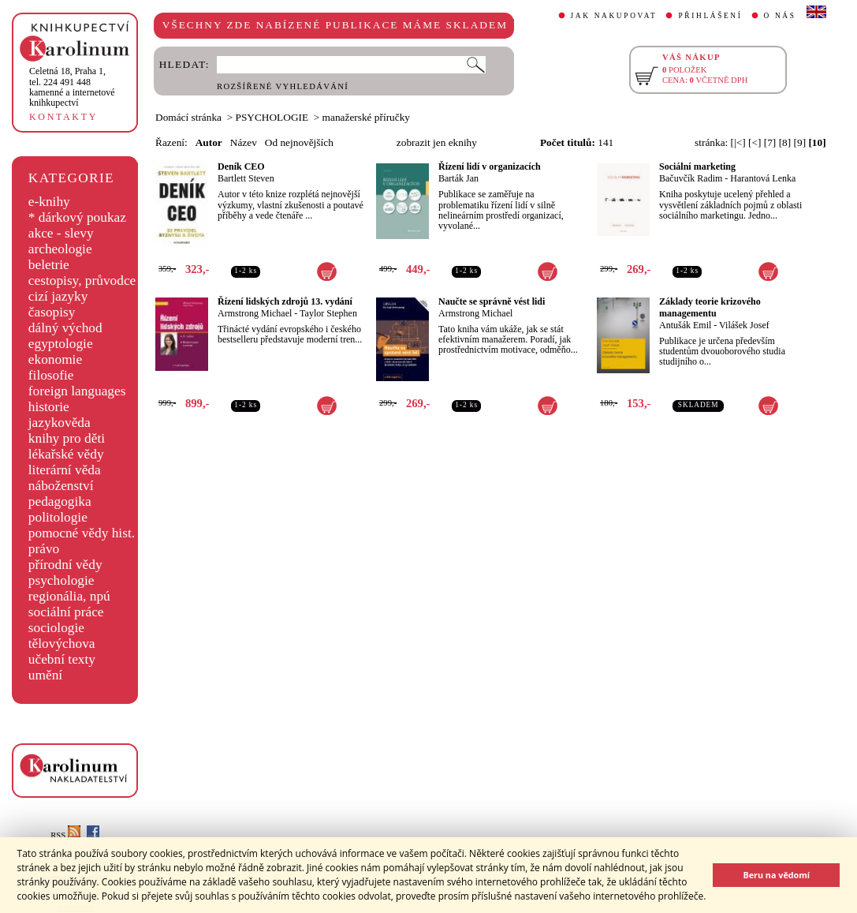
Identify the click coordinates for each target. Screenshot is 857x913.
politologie (58, 517)
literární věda (64, 469)
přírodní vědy (65, 564)
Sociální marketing (697, 166)
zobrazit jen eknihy (437, 142)
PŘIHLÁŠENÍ (710, 16)
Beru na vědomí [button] (776, 875)
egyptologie (60, 343)
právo (43, 548)
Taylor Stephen (328, 313)
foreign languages (77, 391)
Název (243, 142)
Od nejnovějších (299, 142)
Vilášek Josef (744, 325)
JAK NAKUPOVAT (614, 16)
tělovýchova (61, 643)
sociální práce (66, 611)
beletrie (48, 264)
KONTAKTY (63, 116)
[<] (754, 142)
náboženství (61, 485)
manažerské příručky (366, 117)
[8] (785, 142)
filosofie (51, 375)
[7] (770, 142)
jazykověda (59, 422)
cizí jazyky (58, 296)
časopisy (52, 312)
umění (45, 675)
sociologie (56, 627)
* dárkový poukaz (77, 217)
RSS (65, 835)
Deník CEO (241, 166)
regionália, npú (69, 596)
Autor (209, 142)
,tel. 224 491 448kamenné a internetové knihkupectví (72, 86)
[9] (800, 142)
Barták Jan (458, 178)
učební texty (61, 659)
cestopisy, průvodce (82, 280)
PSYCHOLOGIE (272, 117)
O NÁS (780, 16)
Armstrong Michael (255, 313)
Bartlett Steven (246, 178)
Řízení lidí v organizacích (489, 166)
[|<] (738, 142)
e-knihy (49, 201)
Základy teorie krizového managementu (710, 307)
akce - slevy (61, 233)
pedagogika (59, 501)
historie (48, 406)
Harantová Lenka (763, 178)
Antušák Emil (685, 325)
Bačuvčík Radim (690, 178)
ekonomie (55, 359)
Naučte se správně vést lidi (491, 301)
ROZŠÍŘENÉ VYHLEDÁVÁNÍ (282, 86)
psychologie (61, 580)
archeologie (60, 248)
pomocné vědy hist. (81, 533)
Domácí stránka (188, 117)
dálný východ (65, 327)
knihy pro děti (66, 438)
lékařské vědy (66, 454)
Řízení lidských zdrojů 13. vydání (285, 301)
